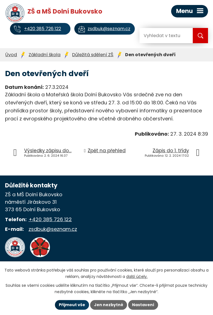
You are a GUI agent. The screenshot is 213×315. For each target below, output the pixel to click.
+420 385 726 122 (50, 219)
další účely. (137, 276)
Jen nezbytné (108, 305)
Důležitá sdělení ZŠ (92, 54)
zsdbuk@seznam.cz (53, 229)
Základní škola (44, 54)
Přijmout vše (72, 305)
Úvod (11, 54)
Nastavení (143, 305)
